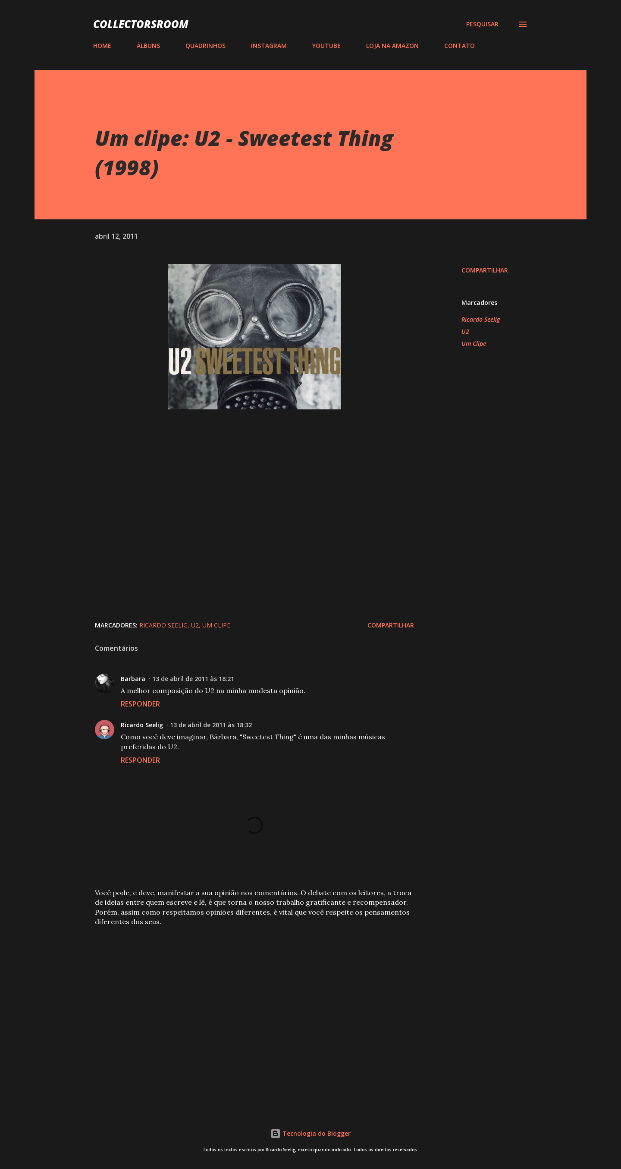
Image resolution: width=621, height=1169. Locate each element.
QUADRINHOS (205, 45)
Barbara (133, 679)
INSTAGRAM (269, 45)
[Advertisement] (240, 997)
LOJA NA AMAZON (392, 45)
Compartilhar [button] (484, 270)
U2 (465, 331)
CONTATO (459, 45)
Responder (140, 704)
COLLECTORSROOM (140, 24)
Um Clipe (473, 343)
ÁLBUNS (148, 45)
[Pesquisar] (482, 24)
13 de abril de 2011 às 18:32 (211, 725)
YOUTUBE (326, 45)
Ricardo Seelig (480, 319)
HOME (102, 45)
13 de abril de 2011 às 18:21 (193, 679)
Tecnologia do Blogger (310, 1133)
